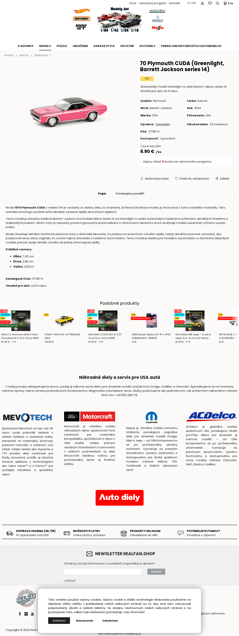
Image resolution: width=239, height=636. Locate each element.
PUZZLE (62, 46)
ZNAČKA (24, 55)
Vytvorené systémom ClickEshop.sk (119, 633)
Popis (102, 193)
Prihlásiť (156, 572)
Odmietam (110, 621)
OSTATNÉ (127, 46)
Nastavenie (84, 621)
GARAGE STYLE (104, 46)
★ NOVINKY (25, 46)
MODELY (45, 46)
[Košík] (228, 3)
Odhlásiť (69, 581)
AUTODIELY (147, 46)
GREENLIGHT (41, 55)
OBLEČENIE (80, 46)
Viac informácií (134, 612)
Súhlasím (59, 621)
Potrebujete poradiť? (130, 193)
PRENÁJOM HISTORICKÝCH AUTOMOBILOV (191, 46)
